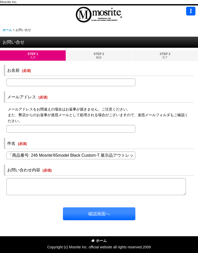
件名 (11, 143)
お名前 (13, 70)
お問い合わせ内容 (23, 170)
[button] (190, 11)
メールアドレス (21, 96)
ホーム (99, 241)
